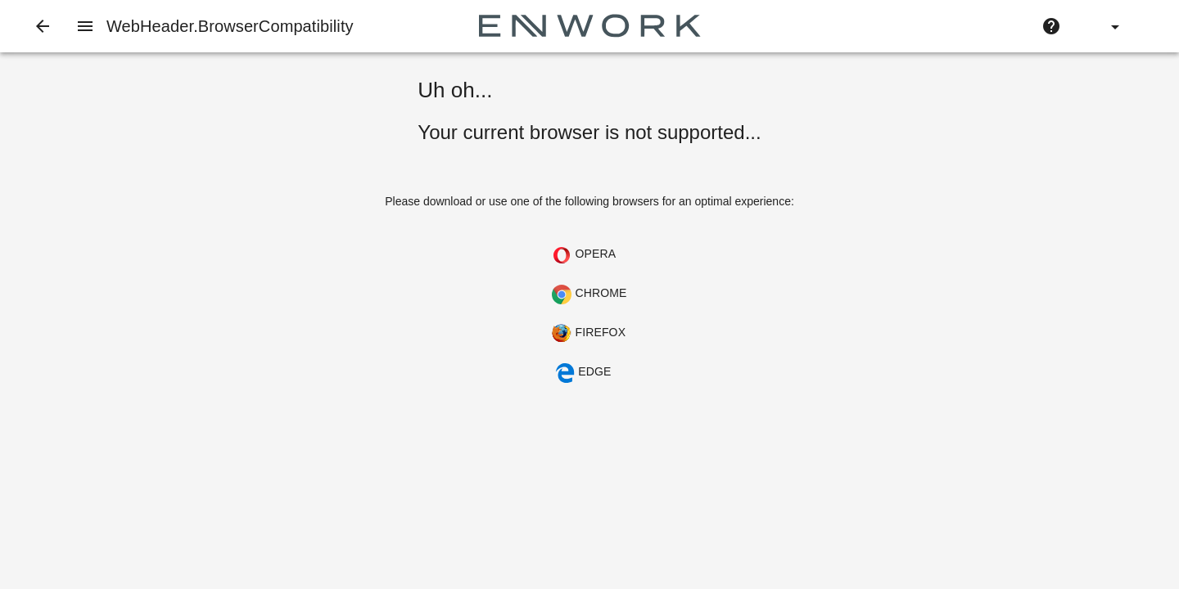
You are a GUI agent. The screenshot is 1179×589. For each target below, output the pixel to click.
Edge (583, 373)
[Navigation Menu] (85, 26)
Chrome (589, 294)
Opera (584, 255)
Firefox (589, 334)
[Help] (1051, 26)
